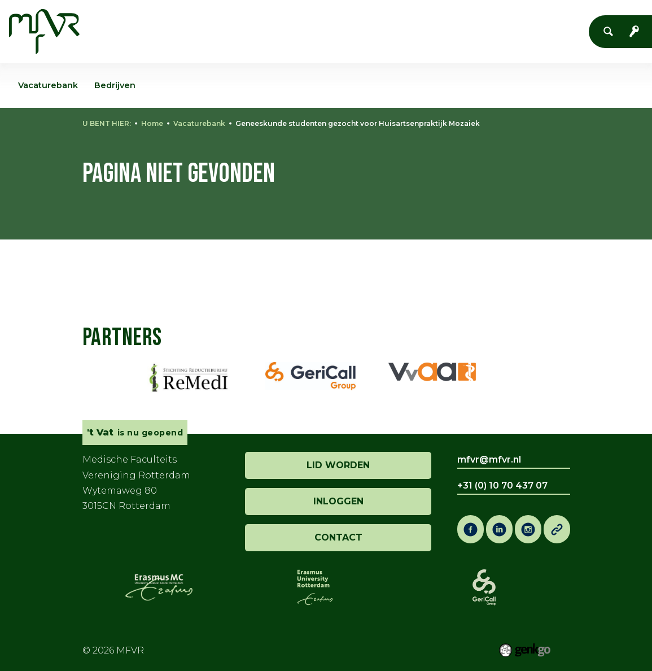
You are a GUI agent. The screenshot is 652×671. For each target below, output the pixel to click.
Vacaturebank (199, 123)
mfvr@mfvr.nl (489, 459)
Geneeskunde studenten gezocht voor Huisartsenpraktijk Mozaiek (357, 123)
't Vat (347, 30)
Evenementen (282, 30)
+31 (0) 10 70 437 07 (502, 485)
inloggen (338, 501)
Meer (518, 30)
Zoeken (611, 32)
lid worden (338, 465)
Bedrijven (114, 85)
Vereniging (203, 30)
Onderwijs (403, 30)
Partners (122, 337)
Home (153, 31)
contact (338, 537)
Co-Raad (466, 30)
